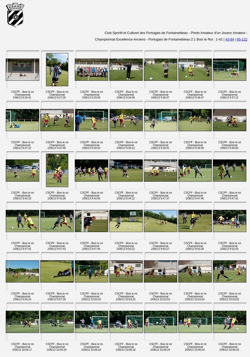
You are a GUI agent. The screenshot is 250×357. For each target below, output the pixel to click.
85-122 (242, 39)
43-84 (229, 39)
